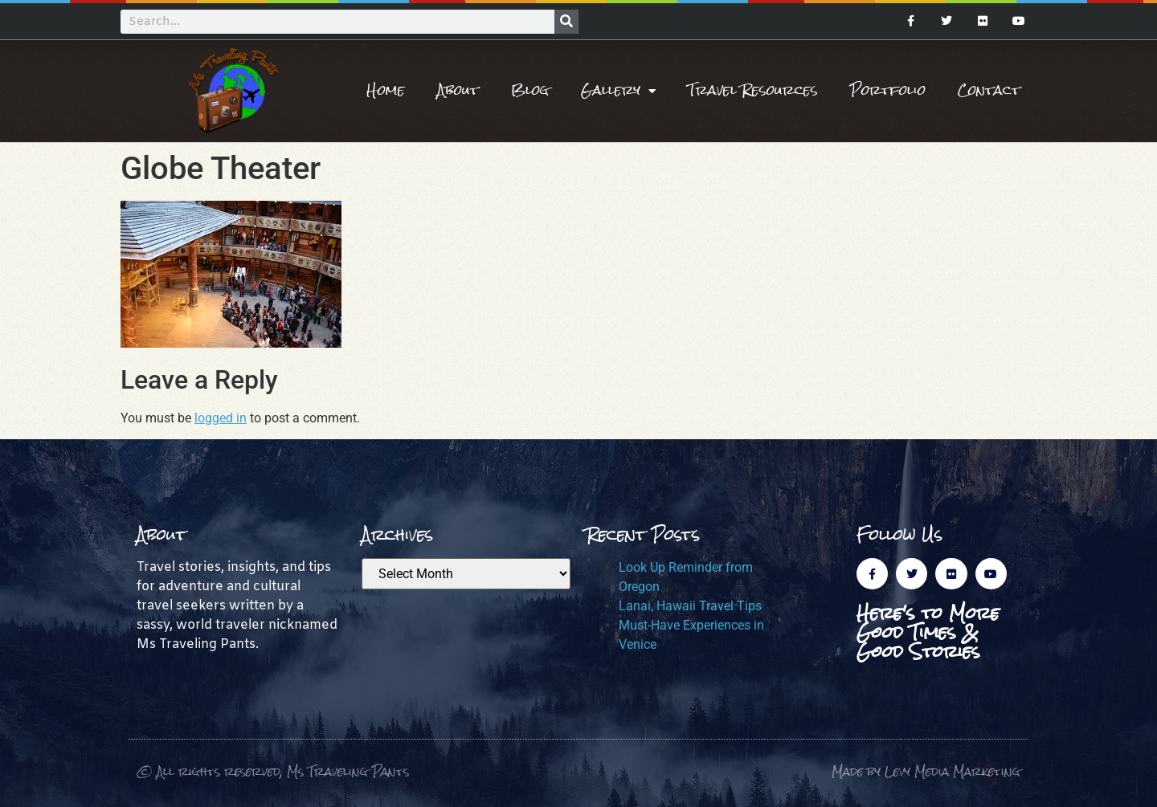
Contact (989, 90)
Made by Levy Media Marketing (926, 771)
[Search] (566, 22)
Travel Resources (753, 90)
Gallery (618, 90)
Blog (530, 90)
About (458, 90)
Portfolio (888, 90)
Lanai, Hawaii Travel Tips (690, 605)
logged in (220, 418)
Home (385, 90)
